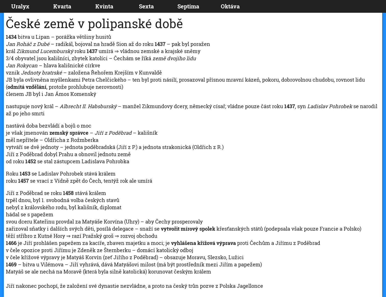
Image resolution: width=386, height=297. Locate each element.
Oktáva (230, 6)
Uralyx (20, 6)
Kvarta (62, 6)
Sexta (146, 6)
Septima (188, 6)
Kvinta (104, 6)
